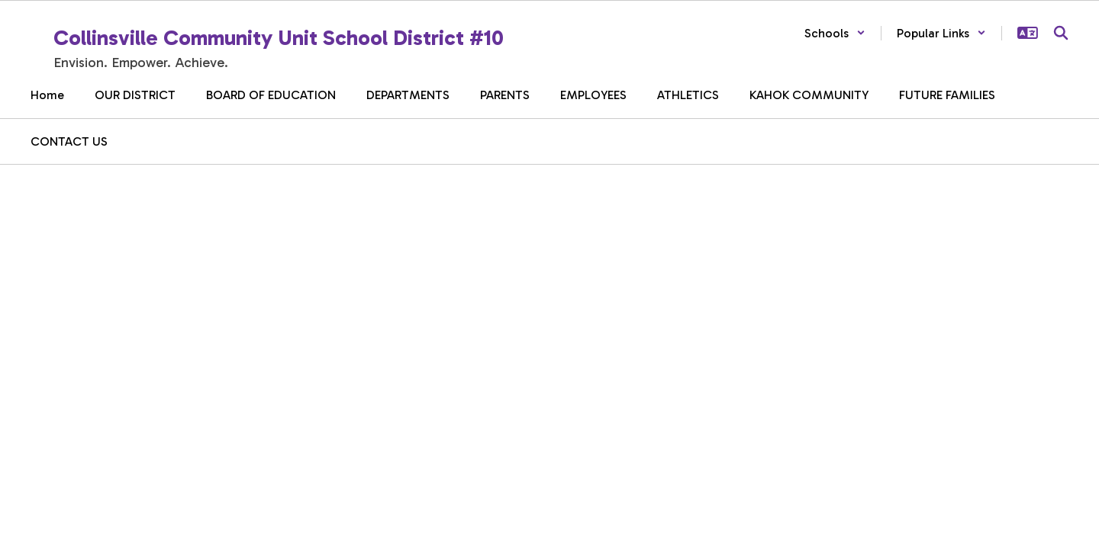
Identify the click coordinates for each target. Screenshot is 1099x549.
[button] (834, 33)
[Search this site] (1060, 32)
